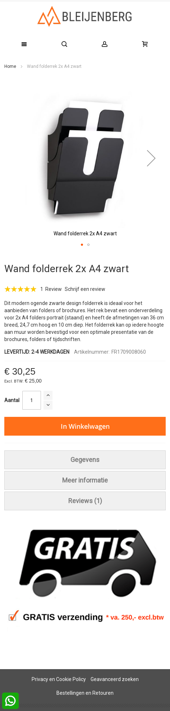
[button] (151, 158)
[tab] (85, 459)
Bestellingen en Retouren (85, 693)
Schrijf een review (85, 289)
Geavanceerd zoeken (115, 679)
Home (10, 66)
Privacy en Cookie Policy (59, 679)
